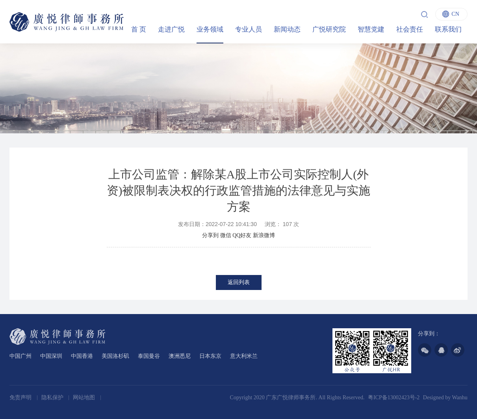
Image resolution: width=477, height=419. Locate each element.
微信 (225, 235)
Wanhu (459, 397)
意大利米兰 (244, 356)
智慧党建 (371, 29)
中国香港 (82, 356)
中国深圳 (51, 356)
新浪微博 (264, 235)
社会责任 (409, 29)
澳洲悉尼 (180, 356)
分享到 (210, 235)
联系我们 (448, 29)
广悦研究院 (329, 29)
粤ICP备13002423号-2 (393, 397)
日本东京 (210, 356)
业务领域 (210, 29)
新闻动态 (287, 29)
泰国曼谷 (149, 356)
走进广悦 (171, 29)
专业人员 (248, 29)
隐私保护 (53, 397)
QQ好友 (241, 235)
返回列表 (239, 282)
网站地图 (85, 397)
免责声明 (21, 397)
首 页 (138, 29)
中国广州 (20, 356)
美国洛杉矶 (115, 356)
